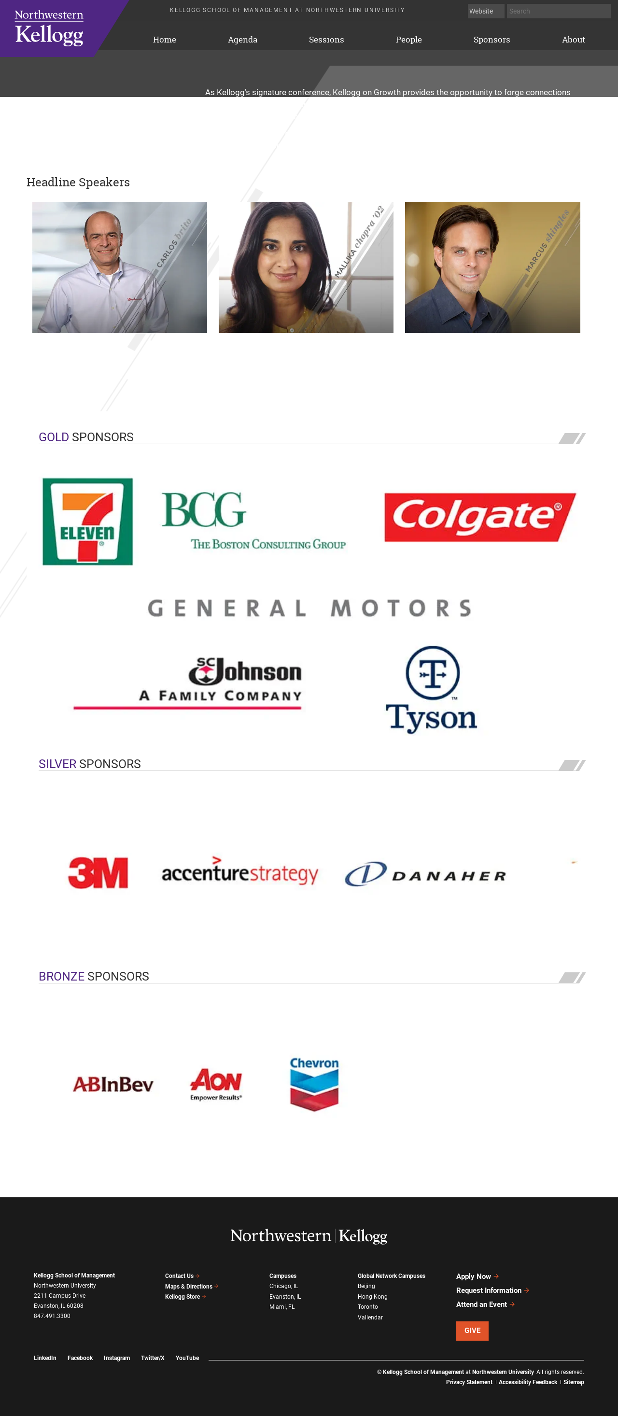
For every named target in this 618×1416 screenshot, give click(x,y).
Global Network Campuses (391, 1275)
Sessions (326, 39)
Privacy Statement (469, 1382)
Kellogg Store (186, 1296)
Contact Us (182, 1276)
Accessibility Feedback (528, 1382)
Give (472, 1330)
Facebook (80, 1358)
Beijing (366, 1285)
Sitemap (573, 1382)
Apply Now (478, 1276)
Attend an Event (486, 1304)
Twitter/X (153, 1358)
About (573, 39)
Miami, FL (282, 1306)
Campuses (282, 1275)
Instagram (117, 1358)
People (409, 39)
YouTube (187, 1358)
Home (77, 28)
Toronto (368, 1306)
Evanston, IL (285, 1296)
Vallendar (370, 1317)
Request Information (493, 1290)
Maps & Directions (192, 1286)
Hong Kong (373, 1296)
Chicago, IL (283, 1285)
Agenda (242, 39)
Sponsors (492, 39)
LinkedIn (45, 1358)
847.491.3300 (52, 1316)
